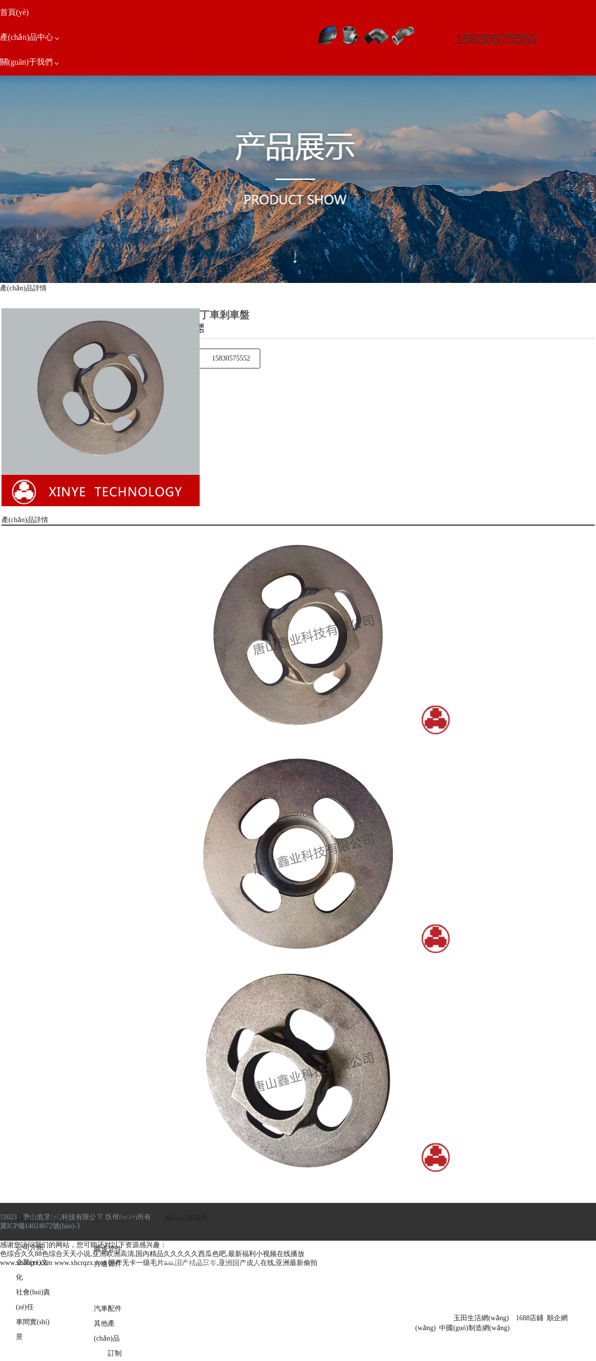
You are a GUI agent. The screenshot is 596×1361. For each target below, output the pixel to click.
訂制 (115, 1353)
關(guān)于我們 (39, 1218)
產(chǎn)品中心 (117, 1218)
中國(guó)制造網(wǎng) (474, 1328)
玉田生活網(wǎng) (481, 1318)
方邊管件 (108, 1264)
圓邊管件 (108, 1249)
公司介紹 (30, 1247)
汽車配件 (108, 1308)
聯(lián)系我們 (186, 1218)
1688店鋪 (529, 1318)
